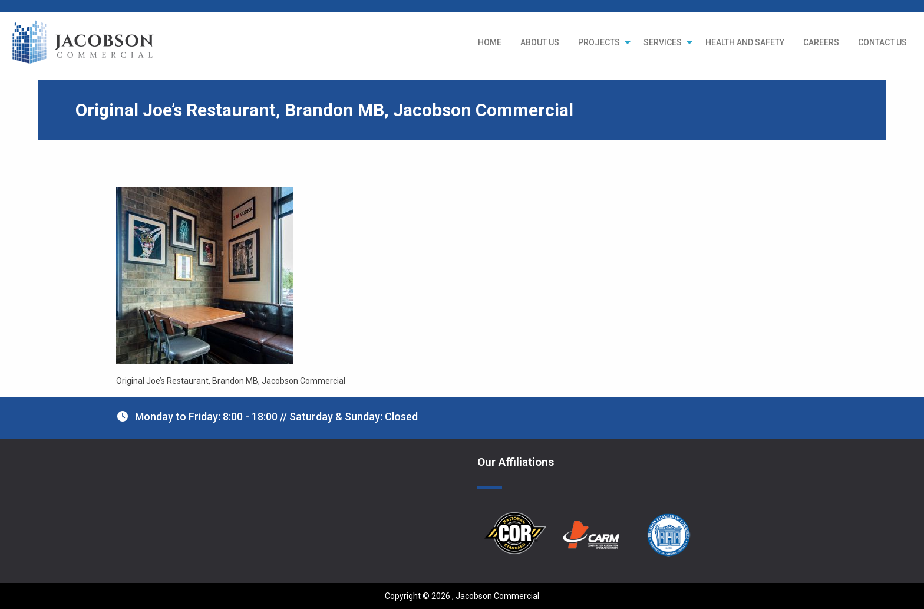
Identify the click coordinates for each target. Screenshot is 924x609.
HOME (489, 42)
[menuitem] (489, 42)
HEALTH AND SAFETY (744, 42)
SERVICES (663, 42)
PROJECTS (599, 42)
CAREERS (821, 42)
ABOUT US (539, 42)
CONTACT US (882, 42)
